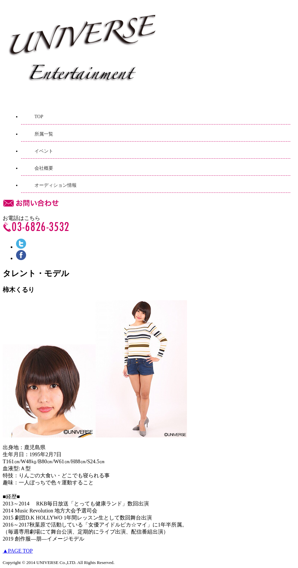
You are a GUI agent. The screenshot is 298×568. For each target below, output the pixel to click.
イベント (43, 151)
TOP (38, 116)
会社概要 (43, 168)
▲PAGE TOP (18, 551)
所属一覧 (43, 134)
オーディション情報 (55, 185)
